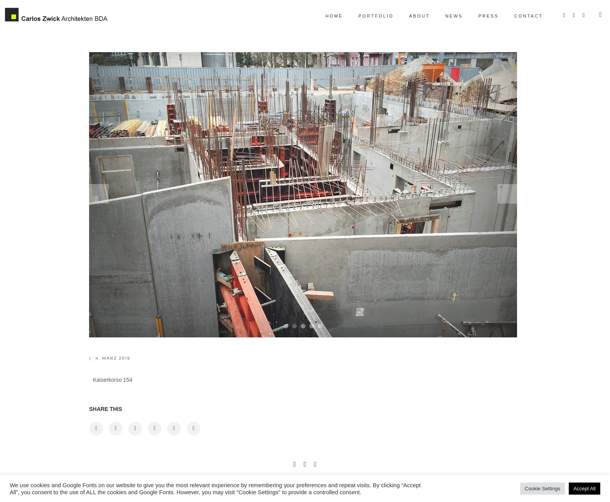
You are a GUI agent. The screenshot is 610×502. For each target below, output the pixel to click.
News (447, 16)
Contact (521, 16)
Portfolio (369, 16)
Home (327, 16)
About (412, 16)
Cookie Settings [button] (542, 488)
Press (482, 16)
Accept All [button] (584, 488)
